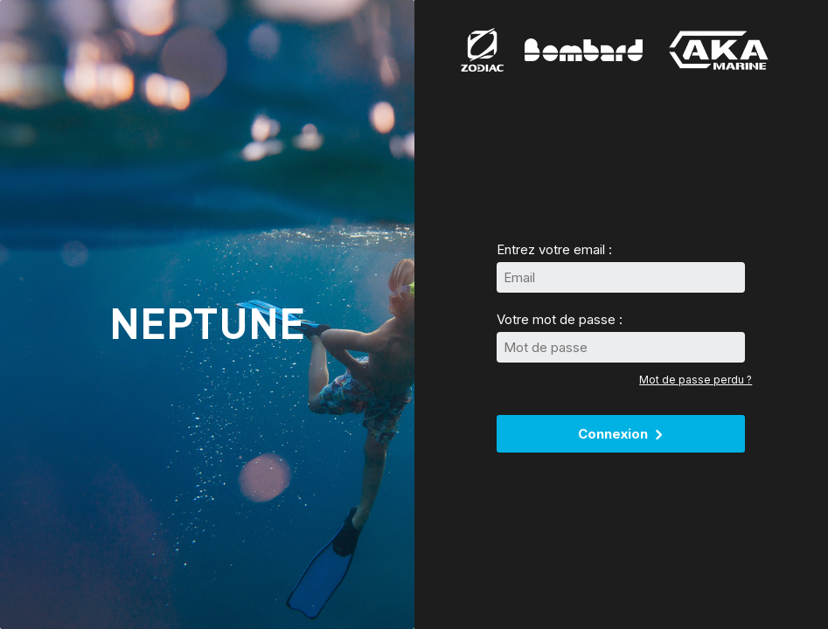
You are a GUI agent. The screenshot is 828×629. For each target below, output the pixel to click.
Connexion (621, 433)
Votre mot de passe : (560, 319)
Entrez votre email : (554, 249)
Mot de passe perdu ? (695, 379)
